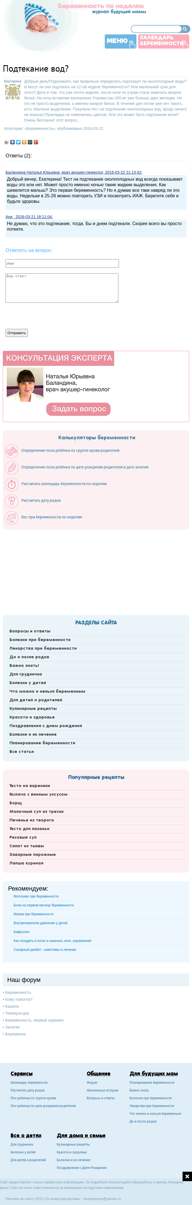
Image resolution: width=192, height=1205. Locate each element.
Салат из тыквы (26, 846)
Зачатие (12, 1027)
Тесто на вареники (29, 786)
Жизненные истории (102, 1091)
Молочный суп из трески (36, 812)
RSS (39, 1199)
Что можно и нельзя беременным (47, 692)
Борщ (15, 803)
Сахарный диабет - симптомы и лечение (45, 950)
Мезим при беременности (33, 914)
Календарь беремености (29, 1083)
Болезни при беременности (40, 640)
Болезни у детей (27, 683)
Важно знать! (24, 666)
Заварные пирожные (32, 855)
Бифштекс (22, 932)
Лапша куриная (26, 863)
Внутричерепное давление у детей (41, 923)
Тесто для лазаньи (29, 829)
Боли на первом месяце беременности (44, 905)
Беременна (15, 1034)
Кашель (12, 1006)
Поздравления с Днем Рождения (81, 1168)
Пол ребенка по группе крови (33, 1098)
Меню (117, 41)
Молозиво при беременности (36, 896)
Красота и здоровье (32, 717)
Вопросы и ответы (29, 631)
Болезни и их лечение (33, 735)
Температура (17, 1013)
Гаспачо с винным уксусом (38, 794)
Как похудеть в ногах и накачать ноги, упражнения (52, 941)
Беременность (40, 128)
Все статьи (21, 752)
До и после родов (29, 657)
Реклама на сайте (19, 1199)
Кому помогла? (19, 999)
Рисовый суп (23, 838)
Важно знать (139, 1091)
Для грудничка (25, 674)
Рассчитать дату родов (27, 1091)
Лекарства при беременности (43, 649)
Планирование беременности (42, 743)
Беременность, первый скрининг (34, 1020)
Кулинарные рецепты (33, 709)
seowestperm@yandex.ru (102, 1199)
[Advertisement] (96, 570)
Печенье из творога (31, 820)
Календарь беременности (161, 41)
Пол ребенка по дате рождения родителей (43, 1106)
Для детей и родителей (35, 700)
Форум (92, 1083)
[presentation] (48, 315)
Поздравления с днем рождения (45, 726)
